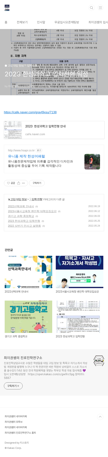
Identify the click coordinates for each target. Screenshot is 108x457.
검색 (92, 8)
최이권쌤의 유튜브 (13, 421)
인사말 (41, 22)
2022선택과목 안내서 (21, 206)
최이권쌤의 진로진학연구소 (23, 358)
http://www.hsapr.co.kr (21, 150)
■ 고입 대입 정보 (17, 199)
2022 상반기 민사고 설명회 (24, 225)
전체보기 (22, 22)
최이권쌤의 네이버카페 (16, 416)
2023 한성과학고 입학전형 (24, 220)
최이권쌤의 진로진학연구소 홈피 (20, 432)
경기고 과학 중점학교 (21, 216)
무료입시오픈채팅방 (67, 22)
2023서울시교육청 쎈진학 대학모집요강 (32, 211)
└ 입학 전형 (35, 199)
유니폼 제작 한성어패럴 (26, 156)
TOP (100, 417)
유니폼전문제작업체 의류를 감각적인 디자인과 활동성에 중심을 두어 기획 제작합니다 (40, 163)
